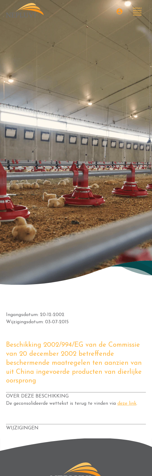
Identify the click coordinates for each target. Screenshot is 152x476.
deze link (126, 403)
